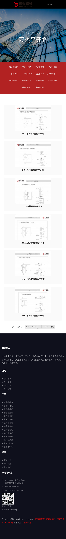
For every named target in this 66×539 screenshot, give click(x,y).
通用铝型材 (39, 87)
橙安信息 (27, 522)
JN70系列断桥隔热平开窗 (33, 170)
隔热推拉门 (26, 80)
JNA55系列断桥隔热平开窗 (33, 279)
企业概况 (6, 378)
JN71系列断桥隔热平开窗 (33, 133)
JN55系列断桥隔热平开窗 (33, 315)
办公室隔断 (39, 80)
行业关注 (6, 463)
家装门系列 (28, 74)
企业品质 (6, 385)
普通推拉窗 (13, 67)
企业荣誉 (6, 389)
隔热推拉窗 (13, 80)
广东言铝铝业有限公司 (45, 519)
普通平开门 (15, 74)
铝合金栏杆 (51, 74)
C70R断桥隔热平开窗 (33, 206)
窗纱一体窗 (26, 67)
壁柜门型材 (26, 87)
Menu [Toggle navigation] (50, 4)
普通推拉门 (39, 67)
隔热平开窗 (7, 423)
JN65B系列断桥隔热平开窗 (33, 243)
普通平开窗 (53, 67)
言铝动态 (6, 460)
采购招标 (6, 467)
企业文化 (6, 382)
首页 (28, 33)
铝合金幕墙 (53, 80)
